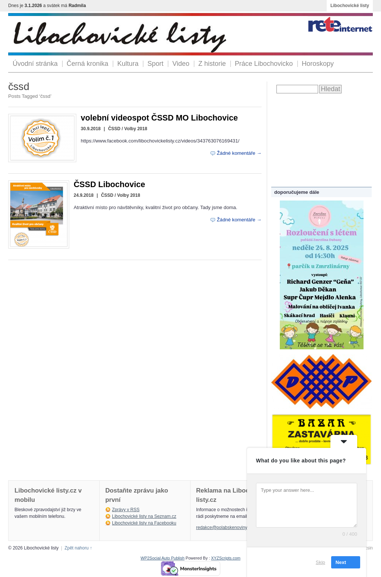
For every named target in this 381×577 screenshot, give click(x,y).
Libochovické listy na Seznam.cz (144, 516)
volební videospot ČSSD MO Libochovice (159, 117)
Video (180, 63)
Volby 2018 (135, 128)
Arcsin (367, 548)
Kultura (127, 63)
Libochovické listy (349, 5)
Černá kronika (87, 63)
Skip (320, 562)
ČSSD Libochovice (109, 184)
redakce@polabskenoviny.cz (224, 527)
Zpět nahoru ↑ (78, 548)
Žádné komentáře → (239, 153)
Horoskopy (318, 63)
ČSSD (114, 128)
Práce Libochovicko (264, 63)
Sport (155, 63)
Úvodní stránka (35, 63)
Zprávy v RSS (126, 509)
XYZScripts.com (225, 558)
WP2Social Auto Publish (163, 558)
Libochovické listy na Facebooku (144, 523)
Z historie (212, 63)
